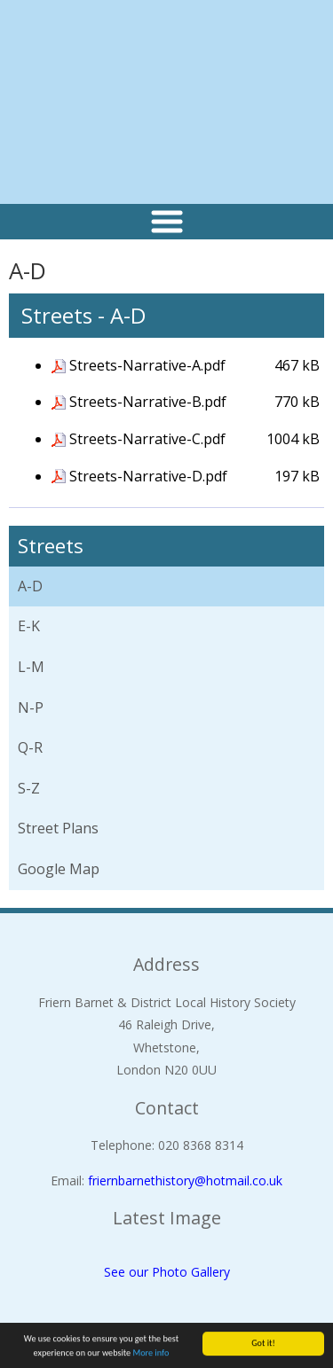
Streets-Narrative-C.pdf (147, 439)
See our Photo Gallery (167, 1271)
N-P (31, 707)
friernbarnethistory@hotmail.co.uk (185, 1180)
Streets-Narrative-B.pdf (147, 401)
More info (151, 1353)
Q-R (30, 747)
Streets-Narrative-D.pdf (148, 476)
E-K (29, 626)
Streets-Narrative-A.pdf (147, 365)
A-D (30, 586)
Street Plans (58, 828)
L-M (31, 666)
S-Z (29, 788)
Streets (50, 545)
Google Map (58, 869)
